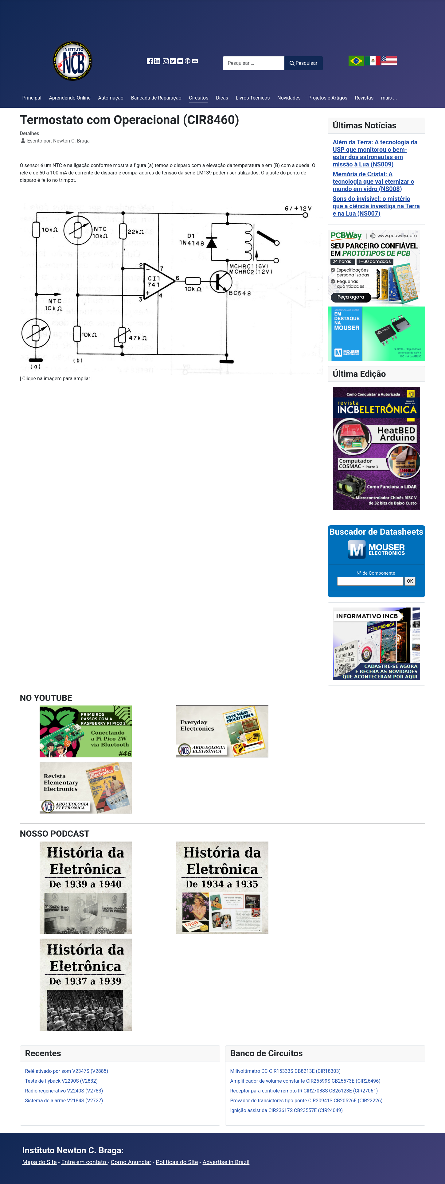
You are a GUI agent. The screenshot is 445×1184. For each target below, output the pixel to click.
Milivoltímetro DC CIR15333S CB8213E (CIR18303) (285, 1071)
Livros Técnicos (253, 98)
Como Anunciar (131, 1162)
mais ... (389, 98)
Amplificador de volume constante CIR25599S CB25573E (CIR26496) (305, 1081)
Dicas (222, 98)
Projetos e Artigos (327, 98)
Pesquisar (303, 63)
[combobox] (254, 63)
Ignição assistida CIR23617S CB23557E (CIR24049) (286, 1110)
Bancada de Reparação (156, 98)
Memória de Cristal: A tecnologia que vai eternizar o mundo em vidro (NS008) (373, 181)
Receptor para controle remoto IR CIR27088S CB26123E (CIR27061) (304, 1091)
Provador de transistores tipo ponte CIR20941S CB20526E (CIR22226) (306, 1101)
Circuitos (198, 98)
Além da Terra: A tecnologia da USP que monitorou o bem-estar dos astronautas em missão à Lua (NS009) (375, 153)
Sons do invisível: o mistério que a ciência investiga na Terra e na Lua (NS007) (376, 206)
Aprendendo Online (69, 98)
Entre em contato (84, 1162)
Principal (31, 98)
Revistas (364, 98)
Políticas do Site (177, 1162)
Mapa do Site (39, 1162)
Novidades (289, 98)
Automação (110, 98)
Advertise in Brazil (226, 1162)
